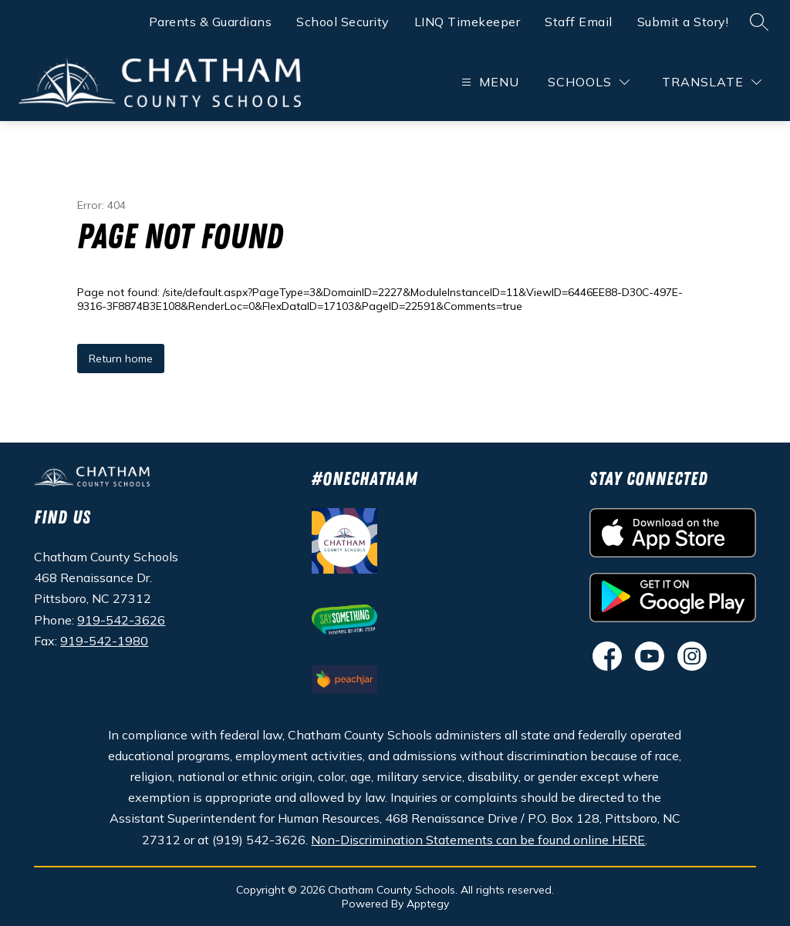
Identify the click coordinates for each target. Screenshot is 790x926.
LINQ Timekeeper (467, 21)
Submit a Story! (683, 21)
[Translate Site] (711, 82)
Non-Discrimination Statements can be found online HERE (478, 839)
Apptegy (428, 904)
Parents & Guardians (210, 21)
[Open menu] (488, 82)
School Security (343, 21)
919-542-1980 (104, 640)
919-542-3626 (121, 620)
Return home (121, 358)
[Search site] (759, 21)
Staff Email (579, 21)
